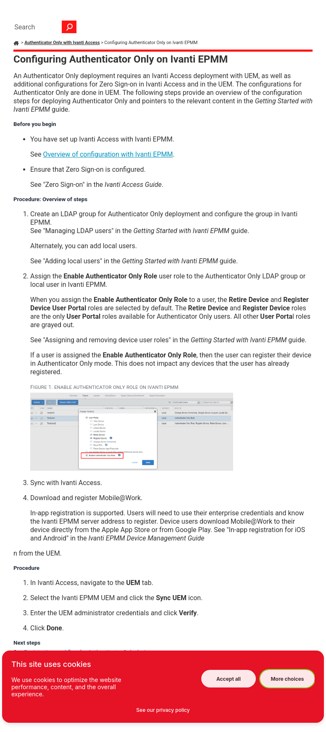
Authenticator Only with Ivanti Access (62, 42)
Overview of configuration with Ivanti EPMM (108, 154)
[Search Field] (43, 27)
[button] (69, 27)
